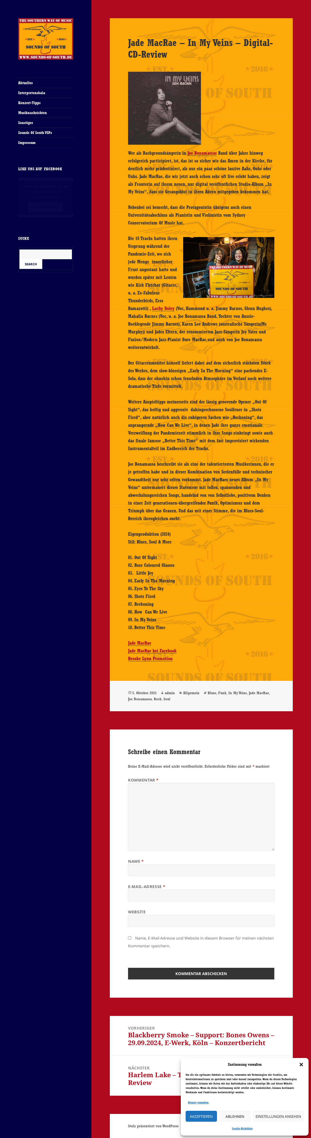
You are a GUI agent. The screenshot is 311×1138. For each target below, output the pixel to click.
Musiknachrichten (32, 112)
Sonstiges (25, 122)
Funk (222, 693)
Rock (158, 699)
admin (170, 693)
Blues (212, 693)
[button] (301, 1064)
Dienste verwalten (198, 1102)
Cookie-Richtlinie (242, 1128)
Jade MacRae (139, 643)
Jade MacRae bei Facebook (152, 650)
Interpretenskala (31, 92)
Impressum (26, 142)
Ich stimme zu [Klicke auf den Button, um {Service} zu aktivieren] (46, 207)
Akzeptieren (201, 1116)
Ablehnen (234, 1116)
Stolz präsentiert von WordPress (153, 1126)
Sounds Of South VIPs (35, 132)
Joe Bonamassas (202, 153)
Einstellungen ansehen (278, 1116)
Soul (167, 699)
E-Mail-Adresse (146, 886)
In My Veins (237, 693)
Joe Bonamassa (140, 699)
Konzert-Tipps (29, 102)
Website (137, 912)
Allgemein (191, 693)
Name (136, 861)
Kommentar (143, 780)
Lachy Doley (163, 308)
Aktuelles (25, 82)
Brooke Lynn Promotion (150, 658)
